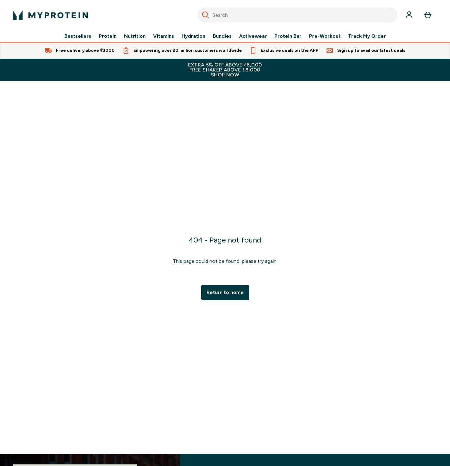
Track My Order (367, 36)
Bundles (222, 36)
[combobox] (297, 14)
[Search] (205, 14)
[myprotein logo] (50, 15)
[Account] (409, 15)
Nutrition (135, 36)
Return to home (225, 292)
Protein (108, 36)
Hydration (193, 36)
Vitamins (163, 36)
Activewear (253, 36)
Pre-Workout (325, 36)
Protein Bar (288, 36)
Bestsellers (77, 36)
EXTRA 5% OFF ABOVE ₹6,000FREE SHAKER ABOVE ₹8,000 (225, 70)
